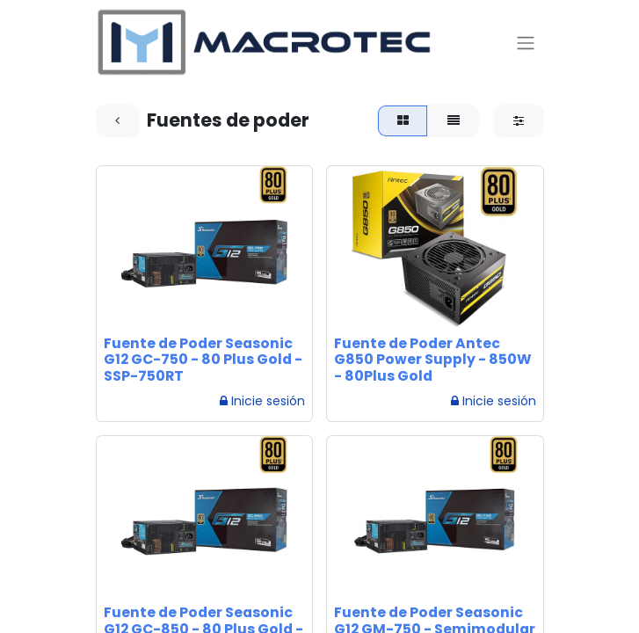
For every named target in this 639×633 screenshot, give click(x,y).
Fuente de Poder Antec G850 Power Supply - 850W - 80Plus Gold (433, 360)
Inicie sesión (262, 401)
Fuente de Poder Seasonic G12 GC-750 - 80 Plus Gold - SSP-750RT (203, 360)
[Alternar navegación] (525, 43)
